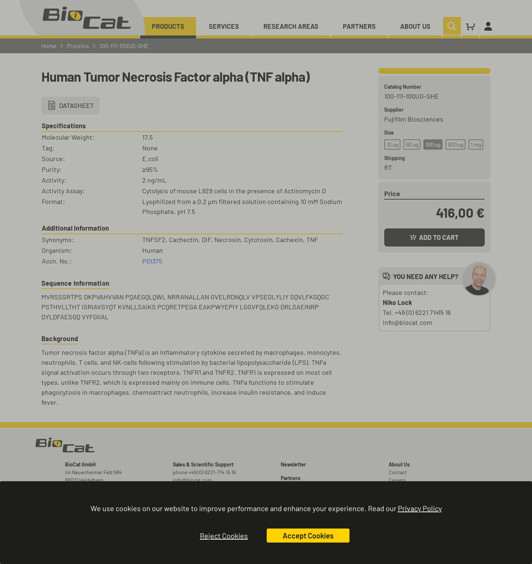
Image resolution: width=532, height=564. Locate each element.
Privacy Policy (420, 508)
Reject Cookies (224, 535)
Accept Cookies (308, 535)
